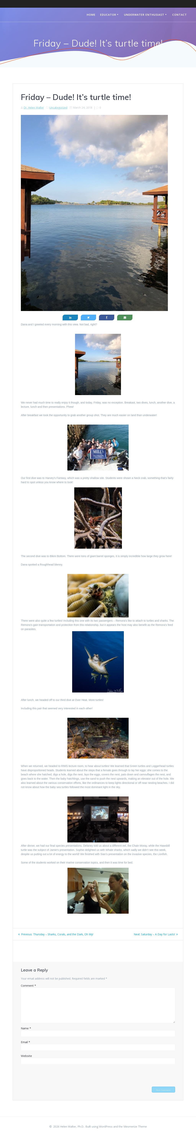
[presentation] (50, 1075)
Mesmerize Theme (135, 1126)
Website (26, 1056)
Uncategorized (58, 107)
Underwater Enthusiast (144, 14)
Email (25, 1042)
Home (91, 14)
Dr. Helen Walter (34, 107)
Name (26, 1028)
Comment (28, 985)
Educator (108, 14)
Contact (179, 14)
